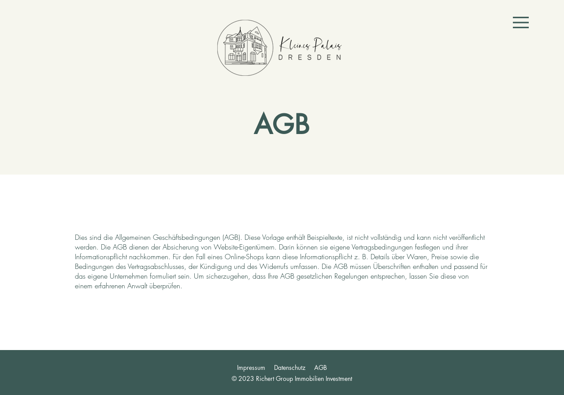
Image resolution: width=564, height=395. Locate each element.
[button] (521, 22)
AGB (320, 367)
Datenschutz (289, 367)
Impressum (251, 367)
